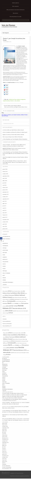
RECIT (4, 275)
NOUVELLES (5, 259)
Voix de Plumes (8, 25)
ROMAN (4, 280)
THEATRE (5, 284)
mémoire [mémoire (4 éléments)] (20, 303)
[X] (1, 241)
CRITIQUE (4, 248)
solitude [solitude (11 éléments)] (10, 311)
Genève (18, 99)
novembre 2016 (6, 219)
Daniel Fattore (5, 157)
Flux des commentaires (7, 323)
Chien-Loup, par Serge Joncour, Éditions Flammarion (13, 137)
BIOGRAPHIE (5, 243)
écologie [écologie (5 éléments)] (7, 313)
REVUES (4, 277)
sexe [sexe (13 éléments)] (6, 311)
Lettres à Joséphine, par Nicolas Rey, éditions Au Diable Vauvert (15, 132)
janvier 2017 (5, 217)
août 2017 (5, 201)
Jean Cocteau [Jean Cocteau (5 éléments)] (19, 301)
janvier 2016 (5, 228)
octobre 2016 (5, 222)
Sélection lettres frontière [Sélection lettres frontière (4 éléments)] (20, 310)
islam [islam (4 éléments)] (16, 301)
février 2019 (5, 171)
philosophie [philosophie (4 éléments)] (4, 306)
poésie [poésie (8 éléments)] (7, 306)
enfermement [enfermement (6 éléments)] (17, 299)
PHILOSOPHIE (5, 261)
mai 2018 (4, 185)
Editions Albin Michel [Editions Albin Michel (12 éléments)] (19, 293)
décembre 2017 (6, 192)
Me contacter (15, 6)
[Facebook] (1, 238)
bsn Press (14, 99)
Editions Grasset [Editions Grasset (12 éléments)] (7, 297)
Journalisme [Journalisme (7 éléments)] (5, 303)
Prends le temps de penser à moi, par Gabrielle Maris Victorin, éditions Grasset (14, 149)
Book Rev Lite (13, 476)
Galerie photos (15, 2)
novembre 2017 (6, 194)
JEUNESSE (5, 257)
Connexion (5, 319)
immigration (22, 99)
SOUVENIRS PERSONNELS (8, 282)
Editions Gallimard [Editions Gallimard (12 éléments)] (19, 295)
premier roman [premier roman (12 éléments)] (13, 306)
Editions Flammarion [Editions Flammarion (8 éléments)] (9, 295)
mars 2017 (5, 212)
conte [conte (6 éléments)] (22, 291)
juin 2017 (4, 206)
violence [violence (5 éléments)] (4, 313)
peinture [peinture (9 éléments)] (26, 303)
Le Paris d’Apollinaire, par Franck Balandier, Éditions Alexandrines (15, 139)
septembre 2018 (6, 176)
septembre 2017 (6, 199)
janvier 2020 (5, 169)
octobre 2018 (5, 173)
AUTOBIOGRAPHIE (6, 236)
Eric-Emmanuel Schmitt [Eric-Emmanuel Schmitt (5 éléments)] (24, 299)
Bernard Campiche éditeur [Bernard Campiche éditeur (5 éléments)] (16, 291)
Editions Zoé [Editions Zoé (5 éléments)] (8, 299)
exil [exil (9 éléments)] (3, 301)
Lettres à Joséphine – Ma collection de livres (11, 144)
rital (15, 100)
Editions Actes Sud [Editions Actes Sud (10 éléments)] (7, 293)
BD (3, 241)
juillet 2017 (5, 203)
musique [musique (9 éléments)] (16, 303)
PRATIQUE (5, 271)
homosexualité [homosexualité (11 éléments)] (11, 301)
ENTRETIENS (5, 250)
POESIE (4, 266)
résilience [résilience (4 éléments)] (4, 310)
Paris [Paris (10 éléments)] (22, 303)
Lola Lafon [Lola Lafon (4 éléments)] (13, 303)
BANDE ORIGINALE (6, 239)
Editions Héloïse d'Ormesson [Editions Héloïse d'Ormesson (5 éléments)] (17, 297)
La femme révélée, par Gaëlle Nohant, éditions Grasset (13, 130)
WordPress (27, 476)
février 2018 (5, 187)
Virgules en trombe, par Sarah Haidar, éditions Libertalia (13, 134)
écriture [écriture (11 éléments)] (11, 313)
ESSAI (4, 255)
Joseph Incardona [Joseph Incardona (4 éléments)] (24, 301)
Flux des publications (7, 321)
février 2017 (5, 215)
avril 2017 (4, 210)
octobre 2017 (5, 196)
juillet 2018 (5, 180)
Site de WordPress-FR (7, 326)
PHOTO (4, 264)
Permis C (12, 100)
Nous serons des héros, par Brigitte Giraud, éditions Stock (16, 107)
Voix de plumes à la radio (15, 16)
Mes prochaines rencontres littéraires (15, 9)
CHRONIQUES (5, 245)
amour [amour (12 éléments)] (10, 291)
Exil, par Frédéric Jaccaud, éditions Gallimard (12, 105)
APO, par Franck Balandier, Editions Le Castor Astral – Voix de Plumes (15, 418)
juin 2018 (4, 183)
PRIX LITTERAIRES (6, 273)
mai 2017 (4, 208)
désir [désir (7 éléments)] (24, 291)
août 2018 (5, 178)
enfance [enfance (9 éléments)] (12, 299)
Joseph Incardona (6, 100)
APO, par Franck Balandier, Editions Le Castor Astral (19, 412)
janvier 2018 (5, 189)
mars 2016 (5, 226)
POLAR (4, 268)
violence (18, 100)
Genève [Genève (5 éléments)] (5, 301)
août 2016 (5, 224)
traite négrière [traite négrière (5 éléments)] (25, 310)
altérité (10, 99)
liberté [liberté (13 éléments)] (9, 303)
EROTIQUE (5, 252)
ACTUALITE (5, 234)
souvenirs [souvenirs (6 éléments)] (14, 311)
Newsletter (15, 13)
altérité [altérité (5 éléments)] (6, 291)
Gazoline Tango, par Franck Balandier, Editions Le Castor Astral (16, 420)
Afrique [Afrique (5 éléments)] (4, 291)
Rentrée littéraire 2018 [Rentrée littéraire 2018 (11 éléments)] (19, 308)
